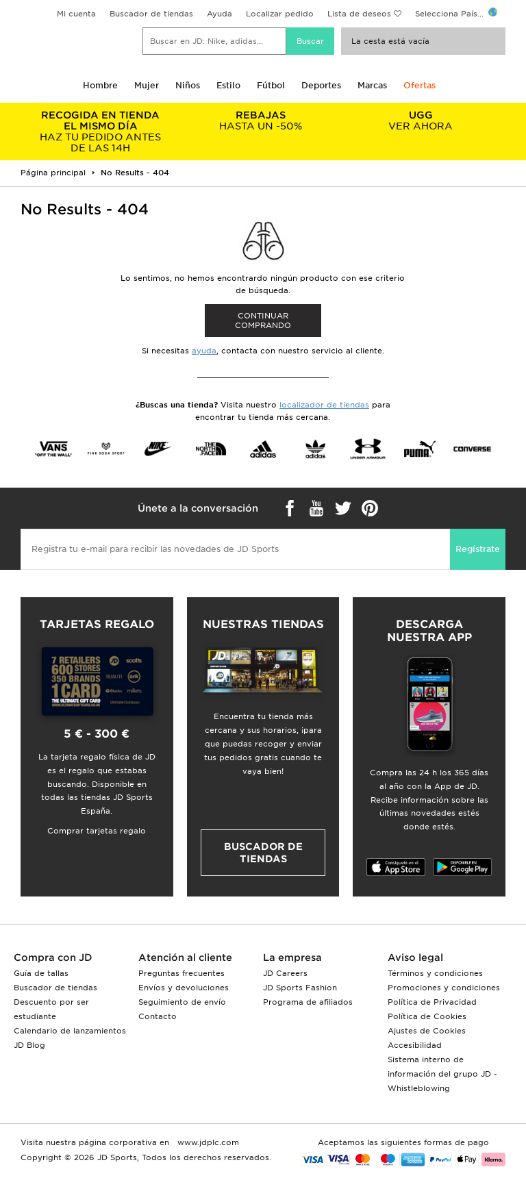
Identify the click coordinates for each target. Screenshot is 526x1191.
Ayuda (219, 13)
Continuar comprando (263, 320)
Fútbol (271, 85)
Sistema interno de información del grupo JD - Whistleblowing (442, 1074)
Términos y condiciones (435, 973)
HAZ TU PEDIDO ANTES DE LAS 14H (100, 131)
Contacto (157, 1016)
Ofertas (419, 85)
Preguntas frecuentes (181, 973)
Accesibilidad (415, 1045)
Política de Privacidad (432, 1002)
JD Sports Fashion (300, 987)
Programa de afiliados (308, 1002)
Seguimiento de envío (182, 1002)
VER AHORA (420, 120)
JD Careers (285, 973)
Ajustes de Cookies (427, 1031)
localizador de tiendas (324, 405)
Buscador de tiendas (151, 13)
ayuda (204, 350)
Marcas (372, 85)
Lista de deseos (359, 13)
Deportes (321, 85)
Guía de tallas (41, 973)
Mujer (146, 85)
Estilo (228, 85)
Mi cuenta (76, 13)
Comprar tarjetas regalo (96, 831)
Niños (187, 85)
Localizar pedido (280, 13)
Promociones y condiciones (444, 987)
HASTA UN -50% (261, 120)
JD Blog (29, 1045)
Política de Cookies (427, 1016)
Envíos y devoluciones (183, 987)
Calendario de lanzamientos (70, 1031)
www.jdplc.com (207, 1142)
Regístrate (477, 549)
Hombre (100, 85)
